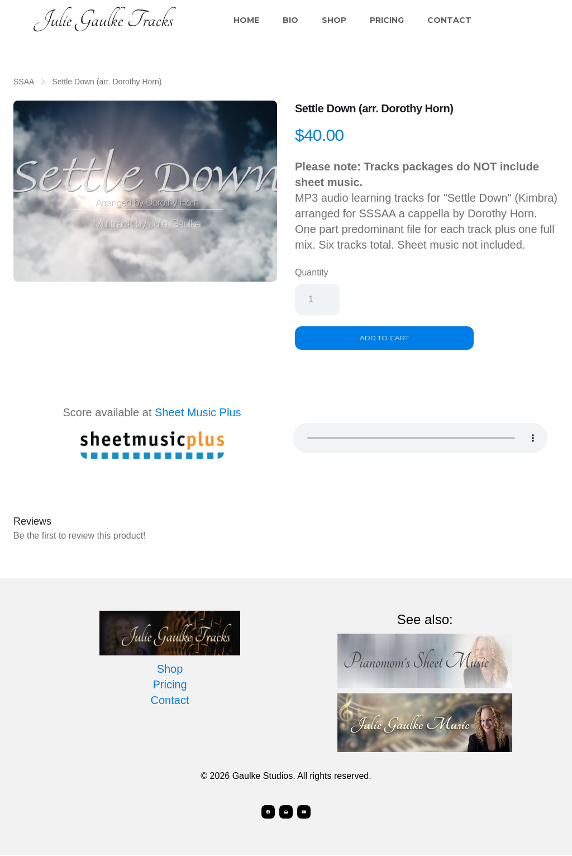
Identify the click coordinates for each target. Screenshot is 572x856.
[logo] (103, 20)
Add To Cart (384, 338)
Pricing (387, 20)
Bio (290, 20)
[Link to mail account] (286, 812)
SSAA (23, 81)
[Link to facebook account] (266, 812)
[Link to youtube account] (306, 812)
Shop (334, 20)
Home (246, 20)
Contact (449, 20)
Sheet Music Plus (198, 412)
